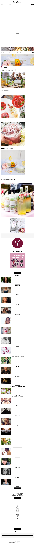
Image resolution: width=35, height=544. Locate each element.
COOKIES (19, 541)
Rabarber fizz (3, 148)
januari (17, 514)
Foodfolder (5, 67)
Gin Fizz (2, 176)
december (17, 524)
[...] (16, 4)
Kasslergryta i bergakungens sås (17, 495)
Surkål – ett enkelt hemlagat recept (17, 494)
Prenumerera (17, 535)
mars (17, 516)
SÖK (32, 4)
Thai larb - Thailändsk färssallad (17, 493)
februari (17, 515)
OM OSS (16, 541)
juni (17, 505)
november (17, 523)
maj (17, 504)
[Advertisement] (17, 14)
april (17, 503)
